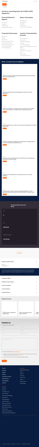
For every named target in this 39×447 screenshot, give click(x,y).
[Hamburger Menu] (36, 1)
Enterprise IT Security (5, 401)
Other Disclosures (4, 39)
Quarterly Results (4, 22)
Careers (4, 368)
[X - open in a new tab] (22, 427)
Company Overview (6, 376)
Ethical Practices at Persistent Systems (8, 41)
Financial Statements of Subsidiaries (7, 27)
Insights (4, 372)
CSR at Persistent (4, 36)
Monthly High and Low (23, 20)
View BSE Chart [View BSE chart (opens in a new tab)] (19, 253)
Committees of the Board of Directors (8, 44)
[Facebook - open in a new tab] (22, 433)
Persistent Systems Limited (5, 1)
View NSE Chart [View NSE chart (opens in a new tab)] (19, 252)
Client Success (5, 378)
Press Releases (5, 380)
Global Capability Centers (6, 405)
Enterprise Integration (5, 399)
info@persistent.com (16, 351)
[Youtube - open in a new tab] (8, 433)
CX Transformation (5, 393)
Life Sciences (22, 375)
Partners (4, 374)
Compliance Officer (6, 278)
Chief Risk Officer (6, 292)
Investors (4, 370)
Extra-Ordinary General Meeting (25, 41)
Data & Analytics (4, 397)
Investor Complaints (6, 285)
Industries (22, 368)
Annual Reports (4, 24)
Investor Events (22, 49)
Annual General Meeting (23, 38)
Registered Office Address (8, 261)
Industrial (21, 379)
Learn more (4, 95)
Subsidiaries (3, 38)
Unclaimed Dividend (23, 25)
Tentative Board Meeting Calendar (25, 55)
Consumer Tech (22, 377)
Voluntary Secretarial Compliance (7, 46)
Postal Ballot (22, 43)
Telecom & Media (23, 383)
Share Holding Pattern (23, 22)
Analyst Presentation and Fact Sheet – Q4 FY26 (25, 313)
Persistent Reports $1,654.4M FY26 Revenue (9, 313)
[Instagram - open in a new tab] (8, 440)
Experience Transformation (6, 403)
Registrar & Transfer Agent (8, 281)
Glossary (4, 382)
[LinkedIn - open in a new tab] (8, 427)
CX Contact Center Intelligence (7, 395)
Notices (21, 52)
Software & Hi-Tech (23, 381)
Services (4, 386)
